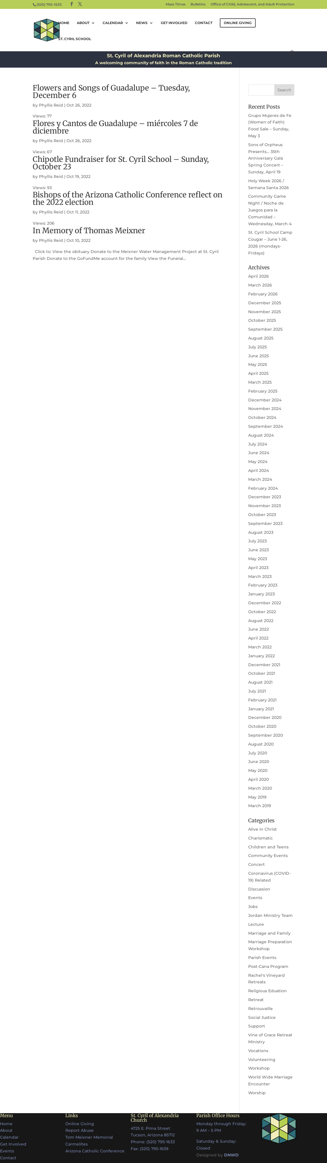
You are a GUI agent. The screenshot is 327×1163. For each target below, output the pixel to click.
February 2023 (262, 585)
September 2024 (265, 426)
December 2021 (264, 664)
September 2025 (265, 329)
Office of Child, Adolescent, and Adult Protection (252, 4)
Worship (257, 1092)
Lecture (256, 924)
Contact (203, 23)
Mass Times (175, 4)
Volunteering (261, 1059)
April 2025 (258, 373)
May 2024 (257, 461)
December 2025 (264, 302)
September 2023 (265, 523)
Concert (256, 864)
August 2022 (260, 620)
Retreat (256, 999)
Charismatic (260, 838)
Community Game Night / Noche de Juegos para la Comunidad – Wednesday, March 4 (269, 210)
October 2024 (262, 417)
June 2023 (258, 549)
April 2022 (258, 638)
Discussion (259, 889)
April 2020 (258, 779)
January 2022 (261, 655)
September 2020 (265, 735)
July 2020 (257, 753)
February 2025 (262, 391)
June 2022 (258, 629)
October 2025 (262, 320)
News (142, 23)
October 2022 (262, 611)
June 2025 (258, 355)
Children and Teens (268, 847)
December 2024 (264, 400)
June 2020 (258, 761)
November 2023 (264, 505)
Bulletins (198, 4)
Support (256, 1026)
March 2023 (260, 576)
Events (255, 897)
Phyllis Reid (51, 105)
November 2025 (264, 311)
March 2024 (260, 479)
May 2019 (257, 797)
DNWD (231, 1155)
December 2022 (264, 602)
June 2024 (258, 452)
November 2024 (264, 408)
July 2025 (257, 347)
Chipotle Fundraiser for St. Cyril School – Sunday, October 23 (121, 162)
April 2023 (258, 567)
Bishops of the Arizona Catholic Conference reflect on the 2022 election (127, 198)
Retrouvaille (260, 1008)
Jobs (253, 906)
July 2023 (257, 541)
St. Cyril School (74, 39)
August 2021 (260, 682)
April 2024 (258, 470)
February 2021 (262, 700)
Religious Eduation (267, 990)
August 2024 (261, 435)
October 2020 (262, 726)
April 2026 (258, 276)
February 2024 (263, 488)
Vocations (258, 1050)
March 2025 (260, 382)
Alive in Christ (262, 829)
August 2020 (261, 744)
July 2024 (257, 444)
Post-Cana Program (268, 966)
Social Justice (262, 1017)
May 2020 (257, 770)
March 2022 (260, 647)
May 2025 (257, 364)
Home (63, 23)
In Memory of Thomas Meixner (89, 230)
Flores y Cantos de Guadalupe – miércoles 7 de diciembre (115, 127)
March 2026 (260, 285)
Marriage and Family (269, 933)
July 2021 (257, 691)
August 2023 (260, 532)
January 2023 (261, 594)
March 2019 (259, 805)
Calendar (113, 23)
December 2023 (264, 496)
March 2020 (260, 788)
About (83, 23)
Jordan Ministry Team (270, 915)
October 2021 (261, 673)
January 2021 (261, 708)
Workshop (259, 1068)
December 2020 (264, 717)
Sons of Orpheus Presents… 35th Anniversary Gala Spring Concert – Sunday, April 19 (265, 158)
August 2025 (260, 338)
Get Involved (174, 23)
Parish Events (262, 957)
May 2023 (257, 558)
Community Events (268, 855)
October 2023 (262, 514)
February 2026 (263, 294)
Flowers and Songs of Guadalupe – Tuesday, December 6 (111, 91)
